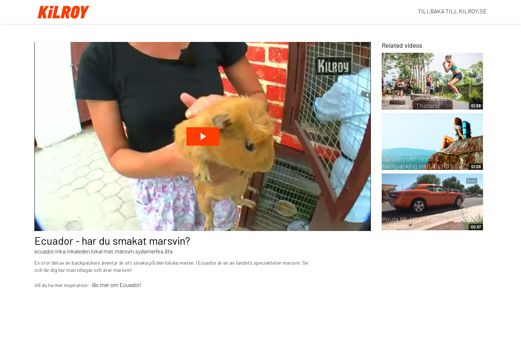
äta (169, 251)
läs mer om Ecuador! (117, 284)
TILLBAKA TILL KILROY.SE (452, 11)
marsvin (124, 251)
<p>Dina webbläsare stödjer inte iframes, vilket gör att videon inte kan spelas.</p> (202, 136)
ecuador (44, 251)
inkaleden (78, 251)
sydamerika (149, 251)
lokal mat (102, 251)
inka (60, 251)
